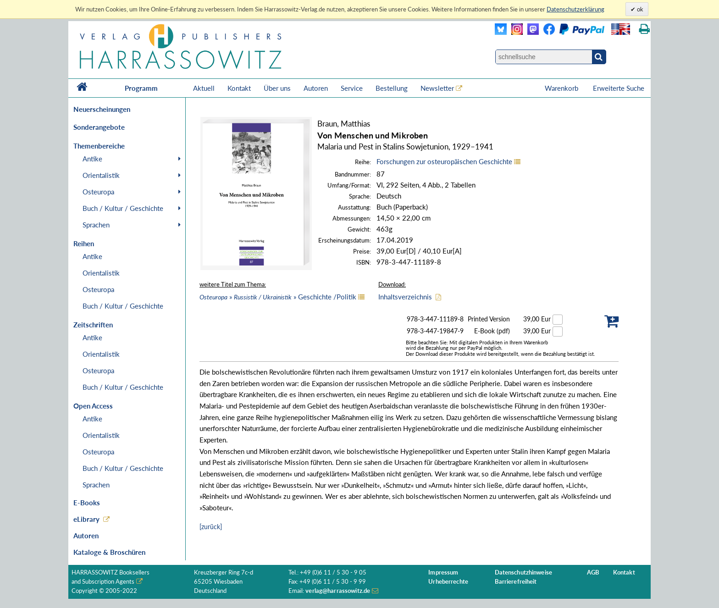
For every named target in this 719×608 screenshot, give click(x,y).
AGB (593, 572)
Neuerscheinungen (101, 109)
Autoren (316, 88)
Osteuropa (98, 192)
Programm (141, 88)
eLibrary (86, 519)
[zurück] (210, 527)
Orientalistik (101, 175)
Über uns (277, 88)
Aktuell (204, 88)
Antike (92, 159)
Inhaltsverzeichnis (405, 297)
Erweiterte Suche (618, 88)
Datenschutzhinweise (523, 572)
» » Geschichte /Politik (277, 297)
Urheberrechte (448, 581)
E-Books (86, 502)
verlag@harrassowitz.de (337, 590)
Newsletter (437, 88)
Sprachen (96, 225)
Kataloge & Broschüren (109, 552)
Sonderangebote (99, 127)
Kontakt (239, 88)
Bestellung (392, 88)
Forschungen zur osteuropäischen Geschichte (444, 161)
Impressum (443, 572)
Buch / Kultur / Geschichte (123, 208)
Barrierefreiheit (516, 581)
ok (639, 9)
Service (352, 88)
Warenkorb (562, 88)
